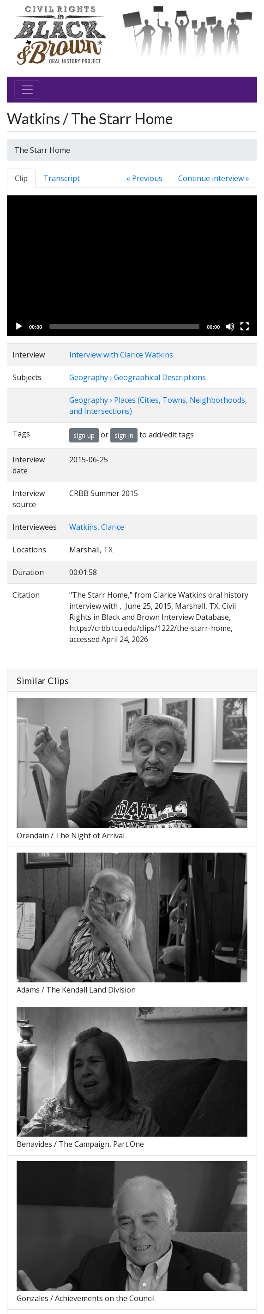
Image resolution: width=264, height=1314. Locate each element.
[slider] (124, 326)
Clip (21, 178)
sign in (123, 435)
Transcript (61, 178)
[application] (132, 265)
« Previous (144, 178)
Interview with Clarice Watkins (121, 355)
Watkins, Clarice (96, 527)
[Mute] (229, 326)
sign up (84, 435)
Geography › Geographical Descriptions (137, 377)
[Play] (19, 326)
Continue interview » (213, 178)
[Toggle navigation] (27, 89)
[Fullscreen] (244, 326)
